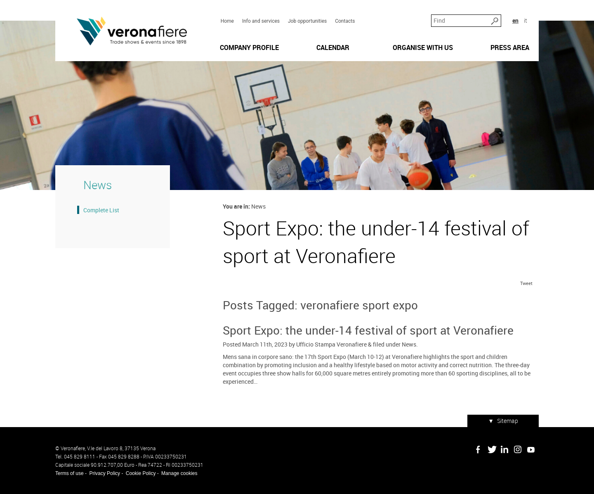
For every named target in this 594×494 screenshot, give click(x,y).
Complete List (101, 210)
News (409, 344)
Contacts (345, 21)
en (515, 20)
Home (227, 21)
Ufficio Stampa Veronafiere (331, 344)
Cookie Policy (141, 473)
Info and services (261, 21)
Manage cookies (179, 473)
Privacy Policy (104, 473)
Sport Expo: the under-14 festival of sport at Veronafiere (368, 330)
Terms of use (69, 473)
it (525, 20)
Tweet (526, 283)
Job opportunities (307, 21)
